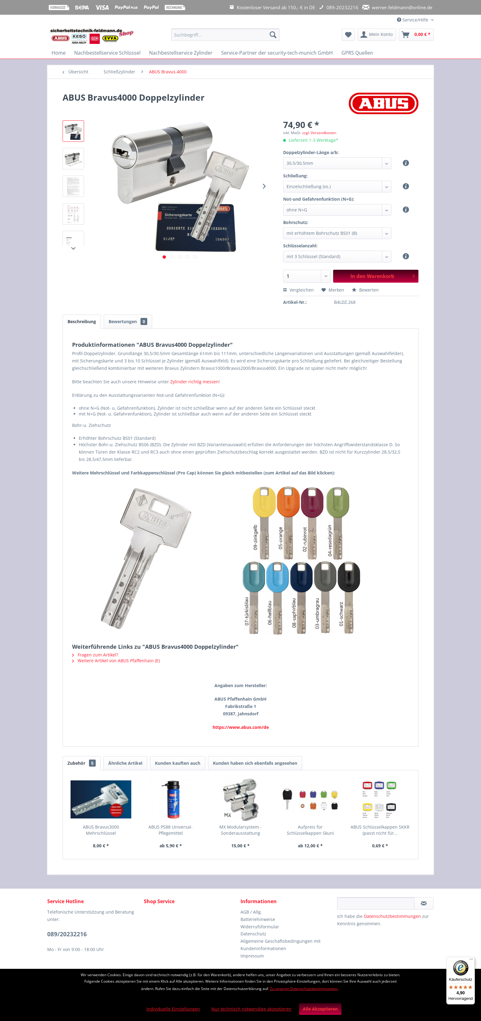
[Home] (58, 53)
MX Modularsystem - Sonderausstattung (240, 830)
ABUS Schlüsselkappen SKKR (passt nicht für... (380, 830)
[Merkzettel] (348, 35)
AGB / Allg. (251, 912)
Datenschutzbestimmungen (392, 916)
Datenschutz (253, 934)
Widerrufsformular (259, 927)
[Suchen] (273, 35)
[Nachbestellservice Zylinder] (181, 53)
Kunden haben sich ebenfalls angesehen (255, 763)
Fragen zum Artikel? (95, 655)
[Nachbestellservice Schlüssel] (107, 53)
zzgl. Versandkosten (319, 132)
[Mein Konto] (377, 35)
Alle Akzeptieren (320, 1009)
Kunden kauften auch (177, 763)
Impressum (252, 956)
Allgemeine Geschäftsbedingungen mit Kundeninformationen (280, 944)
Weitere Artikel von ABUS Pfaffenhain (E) (116, 660)
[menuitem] (225, 38)
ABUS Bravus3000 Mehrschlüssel (101, 830)
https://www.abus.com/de (241, 727)
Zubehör (81, 763)
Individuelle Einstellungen (173, 1009)
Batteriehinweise (257, 919)
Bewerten (365, 290)
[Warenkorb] (416, 35)
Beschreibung (81, 321)
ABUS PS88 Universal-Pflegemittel (170, 830)
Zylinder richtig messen (194, 382)
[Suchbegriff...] (225, 35)
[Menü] (471, 960)
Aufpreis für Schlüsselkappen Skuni (310, 830)
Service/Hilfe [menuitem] (413, 20)
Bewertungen (128, 321)
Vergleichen (298, 290)
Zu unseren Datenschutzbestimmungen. (304, 988)
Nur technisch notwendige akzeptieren (251, 1009)
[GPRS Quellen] (357, 53)
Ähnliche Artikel (125, 763)
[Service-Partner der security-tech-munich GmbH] (277, 53)
